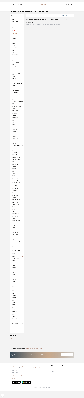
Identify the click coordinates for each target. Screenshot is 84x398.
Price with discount (15, 329)
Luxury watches (14, 9)
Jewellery (26, 9)
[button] (13, 5)
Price (17, 328)
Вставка (17, 263)
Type (17, 43)
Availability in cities (17, 32)
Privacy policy (15, 379)
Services (46, 9)
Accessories (36, 9)
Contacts (71, 9)
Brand (17, 75)
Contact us (20, 382)
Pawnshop (61, 9)
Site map (14, 382)
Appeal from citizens (36, 374)
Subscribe (67, 361)
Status (17, 26)
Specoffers (17, 65)
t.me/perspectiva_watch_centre (34, 355)
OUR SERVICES (65, 374)
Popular (12, 344)
